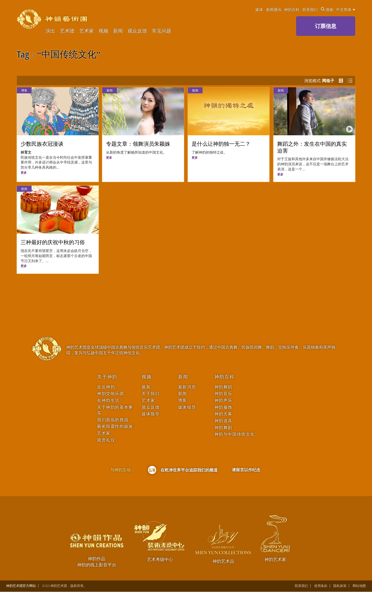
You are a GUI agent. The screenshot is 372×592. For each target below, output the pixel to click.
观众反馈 (137, 31)
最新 (146, 387)
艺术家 (86, 31)
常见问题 (161, 31)
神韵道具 (223, 421)
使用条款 (320, 585)
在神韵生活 (108, 400)
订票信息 (325, 25)
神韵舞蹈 (223, 387)
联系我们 (310, 9)
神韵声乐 (223, 400)
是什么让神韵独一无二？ (221, 144)
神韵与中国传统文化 (235, 434)
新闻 (118, 31)
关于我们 (151, 393)
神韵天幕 (223, 414)
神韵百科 (291, 9)
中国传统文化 (68, 55)
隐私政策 (340, 585)
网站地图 (359, 585)
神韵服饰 (223, 407)
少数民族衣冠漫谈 (42, 144)
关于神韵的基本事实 (115, 410)
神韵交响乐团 (110, 393)
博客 (24, 90)
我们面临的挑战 (112, 420)
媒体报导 (151, 414)
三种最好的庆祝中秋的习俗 (53, 242)
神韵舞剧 (223, 427)
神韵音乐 (223, 393)
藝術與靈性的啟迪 (115, 426)
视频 (103, 31)
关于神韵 (107, 376)
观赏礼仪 (106, 440)
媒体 (259, 9)
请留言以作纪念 (246, 469)
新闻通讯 (273, 9)
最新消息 (187, 387)
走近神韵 (106, 387)
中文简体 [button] (345, 9)
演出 (50, 31)
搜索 (327, 9)
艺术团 (67, 31)
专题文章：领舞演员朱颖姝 (138, 144)
